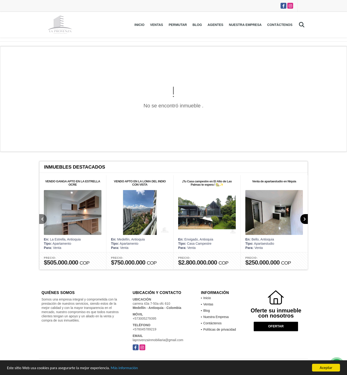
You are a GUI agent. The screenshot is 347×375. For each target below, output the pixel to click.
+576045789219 (144, 329)
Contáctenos (279, 25)
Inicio (140, 25)
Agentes (215, 25)
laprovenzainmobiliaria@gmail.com (158, 340)
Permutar (178, 25)
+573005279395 (144, 318)
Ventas (156, 25)
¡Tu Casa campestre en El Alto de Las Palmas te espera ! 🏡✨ (207, 183)
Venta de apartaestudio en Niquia (274, 181)
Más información (124, 368)
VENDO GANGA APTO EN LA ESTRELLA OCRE (72, 183)
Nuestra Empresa (245, 25)
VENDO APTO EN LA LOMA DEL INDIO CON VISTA (140, 183)
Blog (197, 25)
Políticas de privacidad (219, 329)
